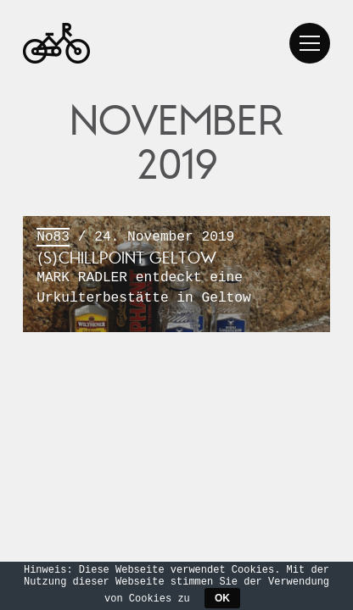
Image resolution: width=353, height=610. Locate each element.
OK (222, 598)
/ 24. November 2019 (176, 268)
